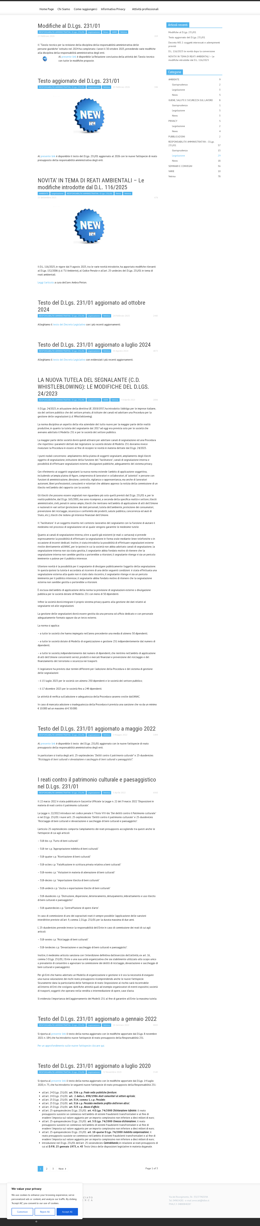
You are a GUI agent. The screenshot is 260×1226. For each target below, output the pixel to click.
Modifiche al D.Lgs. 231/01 (69, 25)
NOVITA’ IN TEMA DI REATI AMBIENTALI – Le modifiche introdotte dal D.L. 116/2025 (91, 184)
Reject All (45, 1211)
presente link (69, 56)
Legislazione (94, 32)
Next (62, 1168)
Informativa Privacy (113, 11)
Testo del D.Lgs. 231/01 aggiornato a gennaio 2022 (97, 1018)
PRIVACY (194, 121)
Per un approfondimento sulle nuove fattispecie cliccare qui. (71, 1045)
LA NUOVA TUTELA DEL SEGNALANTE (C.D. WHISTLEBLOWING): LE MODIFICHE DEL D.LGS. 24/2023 (93, 386)
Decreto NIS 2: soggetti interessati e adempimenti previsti (194, 44)
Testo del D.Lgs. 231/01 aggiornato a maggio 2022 (97, 728)
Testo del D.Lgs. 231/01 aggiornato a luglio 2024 (94, 344)
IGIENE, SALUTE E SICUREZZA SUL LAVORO (194, 100)
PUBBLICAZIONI (194, 136)
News (105, 32)
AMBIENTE (43, 193)
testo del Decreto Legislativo (69, 324)
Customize (22, 1211)
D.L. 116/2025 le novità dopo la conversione (191, 51)
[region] (45, 1201)
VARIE (114, 32)
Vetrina (123, 32)
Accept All (67, 1211)
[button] (219, 9)
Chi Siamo (63, 9)
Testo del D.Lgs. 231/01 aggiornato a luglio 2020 (94, 1065)
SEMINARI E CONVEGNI (194, 166)
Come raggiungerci (85, 9)
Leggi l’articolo (46, 282)
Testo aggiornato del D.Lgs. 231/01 (79, 80)
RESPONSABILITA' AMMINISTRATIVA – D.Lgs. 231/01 (194, 143)
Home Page (47, 9)
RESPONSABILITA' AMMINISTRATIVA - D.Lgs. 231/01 (61, 32)
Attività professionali (145, 9)
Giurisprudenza (196, 84)
